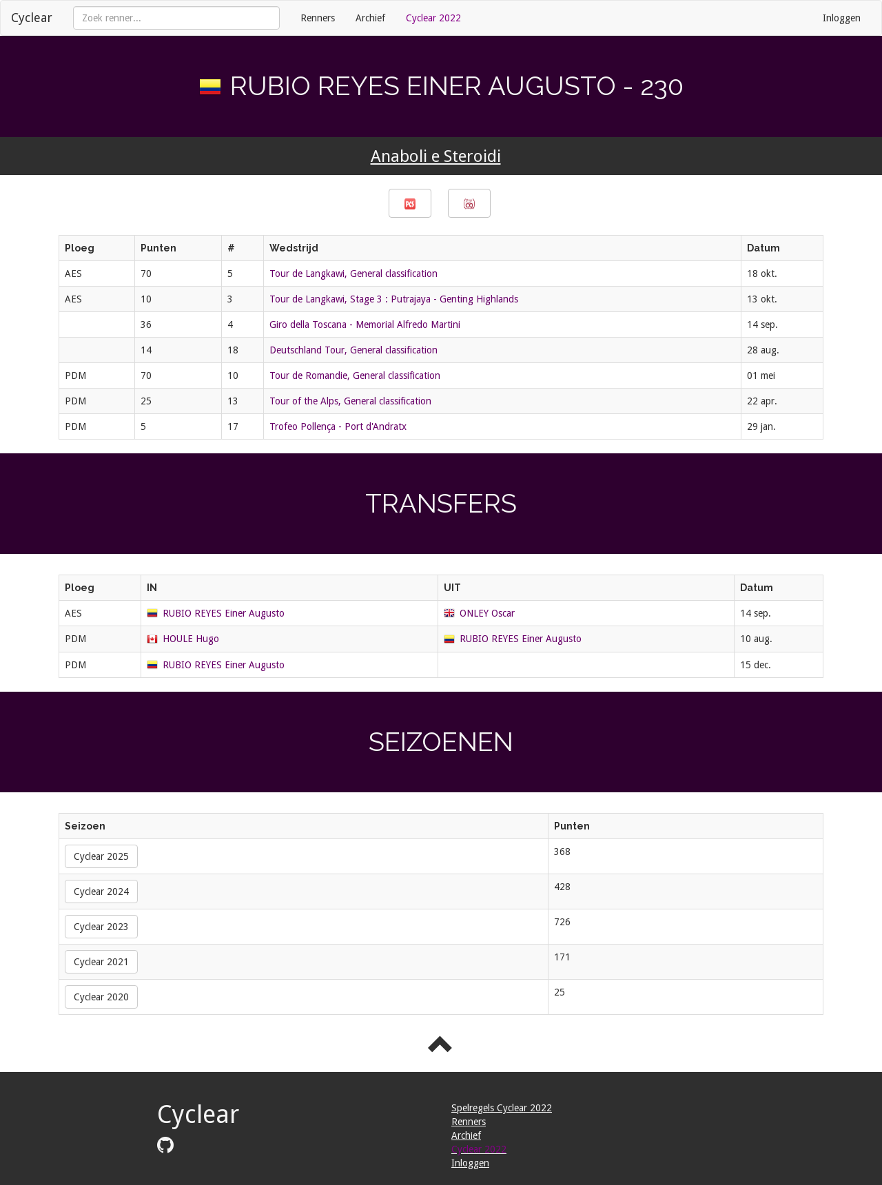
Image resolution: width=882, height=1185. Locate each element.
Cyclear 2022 (433, 17)
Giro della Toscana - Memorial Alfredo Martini (364, 324)
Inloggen (842, 17)
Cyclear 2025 (101, 856)
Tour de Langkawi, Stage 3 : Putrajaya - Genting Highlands (393, 299)
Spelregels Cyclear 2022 (501, 1107)
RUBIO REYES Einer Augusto (224, 613)
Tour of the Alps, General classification (350, 400)
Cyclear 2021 (101, 961)
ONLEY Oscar (487, 613)
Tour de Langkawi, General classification (353, 273)
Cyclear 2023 (101, 926)
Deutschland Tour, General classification (353, 350)
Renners (317, 17)
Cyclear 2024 (101, 891)
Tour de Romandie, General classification (354, 375)
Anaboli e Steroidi (436, 156)
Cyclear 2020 (101, 996)
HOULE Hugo (191, 638)
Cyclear (31, 17)
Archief (370, 17)
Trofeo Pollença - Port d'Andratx (338, 426)
